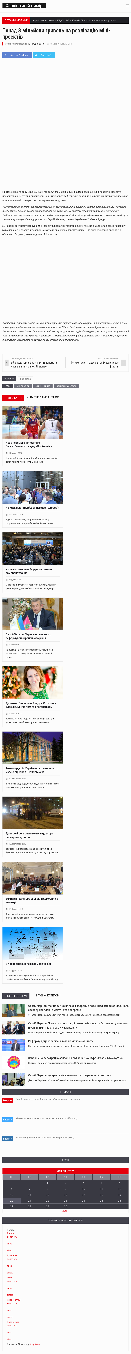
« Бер (64, 1206)
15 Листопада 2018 (18, 845)
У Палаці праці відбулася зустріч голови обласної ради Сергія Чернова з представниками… (74, 1016)
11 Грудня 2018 (16, 454)
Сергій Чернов (43, 387)
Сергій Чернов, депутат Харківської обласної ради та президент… (49, 1100)
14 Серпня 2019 (16, 910)
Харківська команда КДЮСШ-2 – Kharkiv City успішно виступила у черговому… (78, 22)
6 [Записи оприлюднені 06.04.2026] (11, 1184)
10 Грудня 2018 (16, 972)
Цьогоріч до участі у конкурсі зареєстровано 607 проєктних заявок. (62, 1064)
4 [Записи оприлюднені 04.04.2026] (101, 1179)
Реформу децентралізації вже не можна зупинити (60, 1042)
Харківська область (66, 387)
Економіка (25, 380)
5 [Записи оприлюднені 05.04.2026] (119, 1179)
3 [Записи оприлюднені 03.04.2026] (83, 1179)
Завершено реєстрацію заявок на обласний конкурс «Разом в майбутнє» (75, 1059)
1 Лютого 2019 (16, 646)
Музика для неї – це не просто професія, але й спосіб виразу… (47, 1118)
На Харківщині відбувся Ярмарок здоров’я (32, 509)
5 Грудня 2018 (15, 581)
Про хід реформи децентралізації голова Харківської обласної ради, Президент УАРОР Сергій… (77, 1047)
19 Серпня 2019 (16, 516)
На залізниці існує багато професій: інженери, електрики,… (45, 1135)
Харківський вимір (24, 6)
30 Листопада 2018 (18, 780)
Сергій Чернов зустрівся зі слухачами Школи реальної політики (69, 1076)
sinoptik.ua (34, 1339)
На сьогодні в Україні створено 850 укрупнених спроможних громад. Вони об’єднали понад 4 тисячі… (29, 655)
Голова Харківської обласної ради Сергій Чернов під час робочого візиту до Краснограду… (74, 1034)
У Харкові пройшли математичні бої (28, 965)
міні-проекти (23, 387)
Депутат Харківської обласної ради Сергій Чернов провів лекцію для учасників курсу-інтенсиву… (77, 1082)
